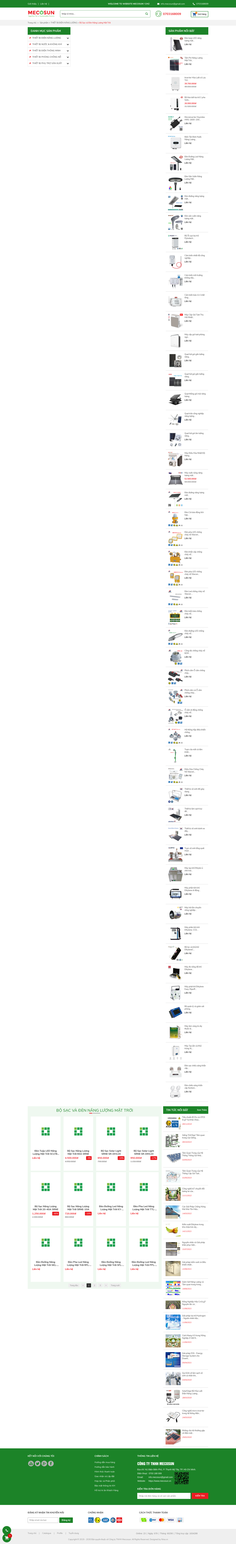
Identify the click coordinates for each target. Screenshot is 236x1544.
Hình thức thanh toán (105, 1471)
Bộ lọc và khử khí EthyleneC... (192, 948)
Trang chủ (32, 22)
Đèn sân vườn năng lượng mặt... (193, 217)
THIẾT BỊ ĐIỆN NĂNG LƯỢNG (64, 22)
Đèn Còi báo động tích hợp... (194, 513)
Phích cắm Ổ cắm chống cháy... (195, 671)
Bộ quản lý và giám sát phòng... (194, 1007)
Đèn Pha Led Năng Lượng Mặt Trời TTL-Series (143, 1208)
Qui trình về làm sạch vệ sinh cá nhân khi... (192, 1374)
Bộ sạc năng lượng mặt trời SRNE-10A (78, 1208)
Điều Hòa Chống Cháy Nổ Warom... (194, 770)
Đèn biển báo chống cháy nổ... (193, 612)
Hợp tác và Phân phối (105, 1481)
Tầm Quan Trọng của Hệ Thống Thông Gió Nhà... (192, 1154)
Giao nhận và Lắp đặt (104, 1476)
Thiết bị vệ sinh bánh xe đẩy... (195, 829)
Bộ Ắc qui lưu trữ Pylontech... (192, 237)
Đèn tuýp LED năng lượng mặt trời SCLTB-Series (45, 1152)
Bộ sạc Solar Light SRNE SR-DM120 (144, 1152)
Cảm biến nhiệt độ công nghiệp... (195, 256)
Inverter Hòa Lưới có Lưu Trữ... (195, 79)
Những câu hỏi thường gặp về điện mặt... (193, 1431)
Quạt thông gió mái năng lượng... (195, 395)
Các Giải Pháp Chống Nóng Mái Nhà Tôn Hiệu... (194, 1208)
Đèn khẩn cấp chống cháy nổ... (193, 553)
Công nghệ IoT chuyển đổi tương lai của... (193, 1190)
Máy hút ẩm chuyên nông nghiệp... (193, 909)
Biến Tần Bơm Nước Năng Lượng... (193, 138)
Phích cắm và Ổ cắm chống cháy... (193, 691)
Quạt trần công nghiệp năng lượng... (194, 415)
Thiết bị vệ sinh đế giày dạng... (194, 790)
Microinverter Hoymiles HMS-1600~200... (195, 118)
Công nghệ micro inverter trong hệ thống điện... (193, 1412)
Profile (60, 1533)
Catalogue (46, 1533)
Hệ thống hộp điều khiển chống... (195, 731)
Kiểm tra (200, 1496)
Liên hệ (43, 3)
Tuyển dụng (74, 1533)
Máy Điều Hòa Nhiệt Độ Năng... (195, 454)
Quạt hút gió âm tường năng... (194, 434)
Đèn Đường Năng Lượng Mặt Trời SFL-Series (111, 1264)
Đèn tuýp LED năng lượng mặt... (193, 39)
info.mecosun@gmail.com (173, 3)
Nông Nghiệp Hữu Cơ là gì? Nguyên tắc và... (194, 1303)
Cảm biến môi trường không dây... (194, 276)
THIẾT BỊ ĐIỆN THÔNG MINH (46, 50)
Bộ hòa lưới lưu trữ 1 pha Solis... (195, 98)
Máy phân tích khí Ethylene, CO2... (192, 928)
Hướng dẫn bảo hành (104, 1467)
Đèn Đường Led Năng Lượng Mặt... (194, 158)
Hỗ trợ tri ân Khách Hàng (106, 1490)
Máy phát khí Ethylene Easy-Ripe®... (194, 988)
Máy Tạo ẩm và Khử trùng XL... (193, 1047)
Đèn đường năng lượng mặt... (194, 197)
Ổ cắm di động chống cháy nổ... (194, 711)
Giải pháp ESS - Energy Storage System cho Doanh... (192, 1356)
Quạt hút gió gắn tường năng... (194, 355)
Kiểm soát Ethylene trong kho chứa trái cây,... (193, 1225)
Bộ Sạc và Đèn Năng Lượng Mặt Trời (95, 22)
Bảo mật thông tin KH (105, 1485)
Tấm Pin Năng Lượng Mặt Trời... (194, 59)
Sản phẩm (44, 22)
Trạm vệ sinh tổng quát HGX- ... (194, 849)
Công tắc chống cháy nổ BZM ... (195, 652)
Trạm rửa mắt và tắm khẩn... (193, 750)
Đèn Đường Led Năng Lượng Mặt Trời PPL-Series (144, 1264)
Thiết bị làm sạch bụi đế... (193, 810)
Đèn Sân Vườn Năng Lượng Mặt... (193, 177)
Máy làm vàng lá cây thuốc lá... (193, 1027)
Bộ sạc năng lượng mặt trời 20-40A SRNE (45, 1208)
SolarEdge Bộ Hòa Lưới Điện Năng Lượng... (192, 1392)
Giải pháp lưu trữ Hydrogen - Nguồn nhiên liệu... (194, 1317)
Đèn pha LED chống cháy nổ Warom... (193, 533)
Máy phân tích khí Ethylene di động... (192, 889)
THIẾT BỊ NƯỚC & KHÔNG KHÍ (47, 44)
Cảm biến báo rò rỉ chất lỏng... (195, 296)
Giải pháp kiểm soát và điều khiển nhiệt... (194, 1263)
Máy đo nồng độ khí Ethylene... (193, 968)
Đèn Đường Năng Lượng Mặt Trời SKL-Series (45, 1264)
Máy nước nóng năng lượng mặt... (193, 474)
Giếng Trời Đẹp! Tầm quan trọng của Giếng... (193, 1136)
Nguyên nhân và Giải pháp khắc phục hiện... (193, 1243)
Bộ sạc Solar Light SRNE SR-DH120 (111, 1152)
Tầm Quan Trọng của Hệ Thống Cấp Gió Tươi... (192, 1172)
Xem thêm (202, 1110)
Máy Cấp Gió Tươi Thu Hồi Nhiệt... (194, 316)
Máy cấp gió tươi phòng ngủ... (195, 335)
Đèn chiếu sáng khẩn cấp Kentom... (193, 1086)
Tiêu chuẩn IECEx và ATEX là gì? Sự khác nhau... (193, 1118)
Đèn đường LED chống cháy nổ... (194, 632)
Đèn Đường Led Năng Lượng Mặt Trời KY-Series (111, 1208)
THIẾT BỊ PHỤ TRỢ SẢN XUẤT (47, 63)
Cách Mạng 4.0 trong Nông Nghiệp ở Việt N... (194, 1336)
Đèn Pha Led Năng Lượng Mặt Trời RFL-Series (78, 1264)
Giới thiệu (32, 3)
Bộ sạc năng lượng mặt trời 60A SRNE (78, 1152)
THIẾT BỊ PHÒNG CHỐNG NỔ (46, 57)
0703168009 (202, 3)
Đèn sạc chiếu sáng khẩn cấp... (195, 1067)
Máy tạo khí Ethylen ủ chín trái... (194, 869)
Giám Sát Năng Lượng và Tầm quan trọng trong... (193, 1283)
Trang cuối (115, 1285)
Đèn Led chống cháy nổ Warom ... (195, 592)
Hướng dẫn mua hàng (105, 1462)
